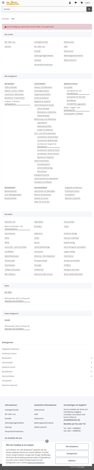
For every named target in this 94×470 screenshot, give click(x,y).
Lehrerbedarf (7, 362)
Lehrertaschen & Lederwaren (46, 178)
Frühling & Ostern (72, 191)
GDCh (7, 238)
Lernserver (38, 251)
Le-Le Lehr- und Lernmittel (15, 247)
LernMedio (9, 251)
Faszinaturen (10, 233)
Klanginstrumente (41, 175)
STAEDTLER (38, 269)
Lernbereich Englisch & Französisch (46, 145)
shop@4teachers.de (72, 419)
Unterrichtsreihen (41, 161)
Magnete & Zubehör (42, 101)
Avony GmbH (69, 222)
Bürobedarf (6, 358)
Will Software (10, 274)
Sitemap (37, 60)
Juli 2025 (8, 292)
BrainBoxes (71, 100)
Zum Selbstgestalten (13, 194)
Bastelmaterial (11, 191)
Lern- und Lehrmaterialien (45, 133)
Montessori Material (45, 157)
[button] (70, 2)
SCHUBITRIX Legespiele (76, 104)
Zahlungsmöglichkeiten (43, 55)
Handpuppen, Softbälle (73, 113)
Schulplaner (70, 194)
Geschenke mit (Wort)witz (44, 191)
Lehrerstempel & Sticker (44, 105)
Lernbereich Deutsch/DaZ (47, 137)
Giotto (36, 238)
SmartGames (10, 265)
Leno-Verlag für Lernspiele (75, 247)
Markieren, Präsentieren (15, 98)
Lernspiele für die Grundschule (74, 92)
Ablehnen (72, 461)
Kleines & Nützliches (42, 194)
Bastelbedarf (7, 371)
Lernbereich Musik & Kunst (48, 150)
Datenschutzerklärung (36, 463)
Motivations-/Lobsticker (46, 112)
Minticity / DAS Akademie (44, 256)
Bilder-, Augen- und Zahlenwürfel (72, 108)
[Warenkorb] (85, 2)
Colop (66, 226)
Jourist (37, 242)
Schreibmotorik (43, 164)
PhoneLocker (10, 260)
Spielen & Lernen (41, 198)
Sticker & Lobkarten (45, 130)
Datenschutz (69, 42)
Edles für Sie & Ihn (41, 202)
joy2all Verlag (69, 242)
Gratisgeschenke (41, 42)
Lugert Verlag (69, 251)
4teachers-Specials (72, 198)
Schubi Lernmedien (72, 260)
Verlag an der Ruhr (71, 269)
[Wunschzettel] (76, 2)
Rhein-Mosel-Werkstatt (73, 274)
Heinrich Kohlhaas (71, 238)
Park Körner (42, 171)
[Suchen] (44, 9)
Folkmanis (38, 233)
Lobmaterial (42, 122)
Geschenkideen (8, 376)
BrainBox (38, 226)
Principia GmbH (40, 260)
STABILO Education (12, 269)
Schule (7, 320)
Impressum (68, 51)
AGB (65, 46)
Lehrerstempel (43, 108)
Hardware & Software (43, 182)
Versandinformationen (43, 64)
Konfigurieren (72, 454)
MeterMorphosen (12, 256)
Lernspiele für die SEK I (76, 97)
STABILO (67, 265)
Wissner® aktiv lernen (43, 274)
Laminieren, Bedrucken (14, 94)
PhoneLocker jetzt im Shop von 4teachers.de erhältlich (17, 299)
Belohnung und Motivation (45, 119)
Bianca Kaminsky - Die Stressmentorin (14, 227)
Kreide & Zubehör (41, 98)
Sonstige (37, 265)
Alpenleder (38, 222)
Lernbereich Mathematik (47, 140)
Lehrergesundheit (41, 91)
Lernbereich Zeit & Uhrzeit (48, 153)
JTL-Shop (81, 467)
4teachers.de (10, 222)
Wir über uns (10, 42)
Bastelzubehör (11, 198)
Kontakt (8, 46)
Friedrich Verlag (70, 233)
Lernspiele (68, 87)
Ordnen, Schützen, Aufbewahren (12, 102)
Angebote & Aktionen (73, 187)
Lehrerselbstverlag (45, 168)
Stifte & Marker (11, 87)
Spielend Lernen (8, 367)
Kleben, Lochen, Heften (14, 91)
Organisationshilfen (42, 94)
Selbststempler (43, 115)
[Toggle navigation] (3, 1)
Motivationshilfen (44, 126)
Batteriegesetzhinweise (73, 55)
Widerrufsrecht (70, 60)
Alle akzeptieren (72, 446)
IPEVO (7, 242)
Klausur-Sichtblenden (43, 87)
